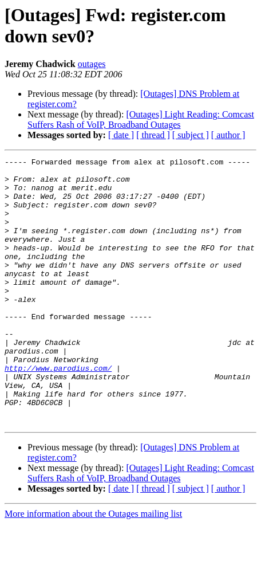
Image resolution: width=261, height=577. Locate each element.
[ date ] (121, 135)
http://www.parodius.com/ (58, 411)
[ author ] (228, 135)
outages (92, 64)
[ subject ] (190, 135)
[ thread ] (153, 135)
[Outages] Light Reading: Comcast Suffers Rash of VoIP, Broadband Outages (140, 119)
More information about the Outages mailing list (93, 567)
